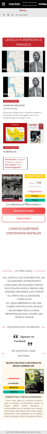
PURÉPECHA (9, 152)
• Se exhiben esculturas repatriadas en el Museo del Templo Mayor (24, 313)
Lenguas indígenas (11, 101)
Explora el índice (23, 218)
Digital (35, 200)
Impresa (34, 196)
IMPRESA (13, 388)
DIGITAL (14, 392)
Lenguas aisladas (23, 61)
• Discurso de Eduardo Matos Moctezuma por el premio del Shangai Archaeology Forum (24, 288)
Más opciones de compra (23, 210)
